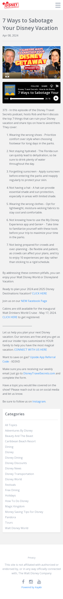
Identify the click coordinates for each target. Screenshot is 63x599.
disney (9, 452)
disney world (13, 479)
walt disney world (16, 528)
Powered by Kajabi (31, 587)
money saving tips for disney (24, 512)
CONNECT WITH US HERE (30, 349)
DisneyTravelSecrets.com (39, 373)
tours (9, 522)
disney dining (14, 457)
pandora (10, 517)
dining (9, 447)
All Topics (11, 425)
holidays (10, 495)
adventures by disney (19, 430)
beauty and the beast (19, 436)
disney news (13, 468)
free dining (12, 490)
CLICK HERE (39, 293)
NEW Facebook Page (34, 301)
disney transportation (19, 474)
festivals (10, 485)
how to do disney (17, 501)
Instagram (39, 401)
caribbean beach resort (20, 441)
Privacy (31, 557)
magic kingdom (15, 506)
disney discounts (16, 463)
